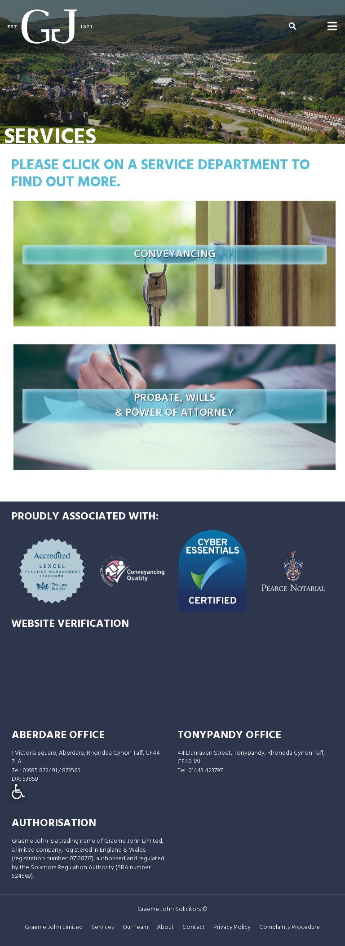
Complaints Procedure (289, 927)
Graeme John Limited (54, 927)
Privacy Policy (232, 927)
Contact (193, 927)
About (165, 927)
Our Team (135, 927)
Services (102, 927)
